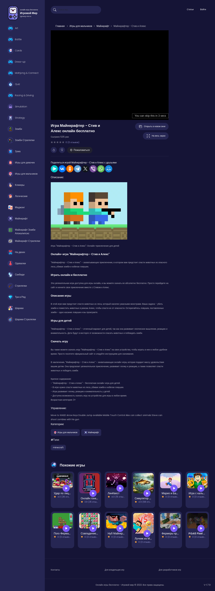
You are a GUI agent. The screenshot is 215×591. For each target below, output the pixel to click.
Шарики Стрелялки (21, 319)
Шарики (15, 308)
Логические (17, 196)
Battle (14, 39)
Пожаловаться (80, 150)
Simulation (17, 107)
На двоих (16, 252)
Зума (13, 151)
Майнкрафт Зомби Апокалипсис (21, 230)
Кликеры (15, 185)
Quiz (13, 84)
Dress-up (16, 62)
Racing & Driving (20, 95)
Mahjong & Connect (23, 73)
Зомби (14, 129)
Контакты (55, 569)
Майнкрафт (17, 219)
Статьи (190, 9)
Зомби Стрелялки (20, 140)
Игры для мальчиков (22, 174)
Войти (203, 9)
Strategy (16, 118)
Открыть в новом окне (151, 126)
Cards (14, 51)
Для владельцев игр (114, 569)
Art (12, 28)
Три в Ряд (16, 297)
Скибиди (15, 275)
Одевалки (16, 263)
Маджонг (16, 207)
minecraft (58, 447)
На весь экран (155, 136)
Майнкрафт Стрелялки (23, 241)
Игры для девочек (21, 163)
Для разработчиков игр (170, 569)
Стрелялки (17, 286)
